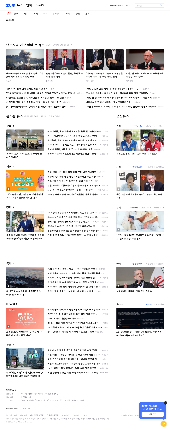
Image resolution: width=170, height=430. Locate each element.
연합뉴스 (160, 126)
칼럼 (77, 13)
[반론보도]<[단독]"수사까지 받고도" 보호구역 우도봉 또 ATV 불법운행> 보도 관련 (52, 400)
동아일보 (49, 81)
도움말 (84, 415)
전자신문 (160, 304)
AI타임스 (149, 304)
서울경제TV (159, 207)
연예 (29, 5)
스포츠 (39, 5)
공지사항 (65, 415)
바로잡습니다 (26, 397)
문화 (68, 13)
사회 (26, 13)
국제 (45, 13)
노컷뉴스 (149, 126)
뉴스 (20, 5)
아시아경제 (90, 81)
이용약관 (23, 415)
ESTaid (10, 422)
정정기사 (10, 390)
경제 (36, 13)
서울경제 (149, 166)
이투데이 (129, 81)
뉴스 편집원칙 (11, 415)
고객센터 (75, 415)
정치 (16, 13)
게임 (87, 13)
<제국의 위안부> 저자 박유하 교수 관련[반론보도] (40, 394)
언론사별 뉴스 (12, 408)
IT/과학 (56, 13)
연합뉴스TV (137, 126)
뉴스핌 (8, 81)
